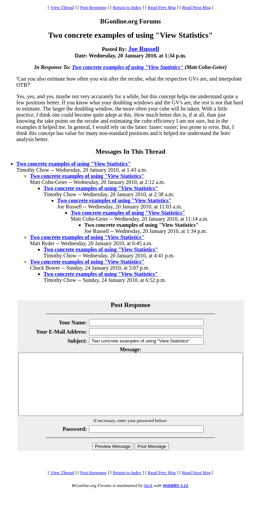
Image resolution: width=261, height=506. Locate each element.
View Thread (62, 7)
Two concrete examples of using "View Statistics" (127, 67)
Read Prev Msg (162, 7)
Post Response (93, 7)
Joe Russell (143, 48)
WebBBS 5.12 (175, 497)
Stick (148, 497)
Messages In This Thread (130, 151)
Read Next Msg (196, 7)
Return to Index (127, 7)
